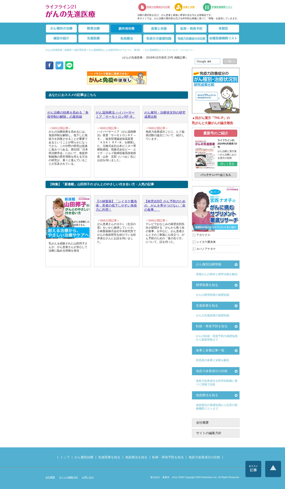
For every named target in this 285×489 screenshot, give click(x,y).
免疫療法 (126, 38)
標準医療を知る (207, 285)
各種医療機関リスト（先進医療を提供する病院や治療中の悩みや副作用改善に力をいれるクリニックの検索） (220, 7)
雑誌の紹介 (61, 38)
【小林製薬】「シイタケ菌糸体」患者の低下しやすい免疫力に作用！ (116, 205)
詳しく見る (227, 163)
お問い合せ (88, 477)
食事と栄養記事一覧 (210, 350)
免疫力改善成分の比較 (154, 7)
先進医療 (93, 38)
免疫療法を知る (207, 395)
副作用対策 (126, 29)
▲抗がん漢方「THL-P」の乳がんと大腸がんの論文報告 (212, 120)
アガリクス (203, 234)
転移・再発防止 (191, 29)
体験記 (223, 29)
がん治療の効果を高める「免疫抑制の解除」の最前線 (67, 114)
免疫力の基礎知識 (158, 38)
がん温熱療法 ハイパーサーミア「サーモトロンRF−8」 (115, 114)
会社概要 (202, 422)
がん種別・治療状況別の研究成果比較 (164, 114)
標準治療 (93, 29)
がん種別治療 (83, 457)
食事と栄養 (186, 7)
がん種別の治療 (61, 29)
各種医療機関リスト (223, 38)
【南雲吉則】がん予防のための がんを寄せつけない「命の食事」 (164, 205)
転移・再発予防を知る (212, 326)
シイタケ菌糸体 (206, 241)
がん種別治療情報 (208, 264)
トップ (65, 457)
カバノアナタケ (206, 248)
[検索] (207, 61)
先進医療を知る (207, 305)
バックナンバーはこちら (215, 174)
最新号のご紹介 (215, 133)
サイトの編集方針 (208, 433)
